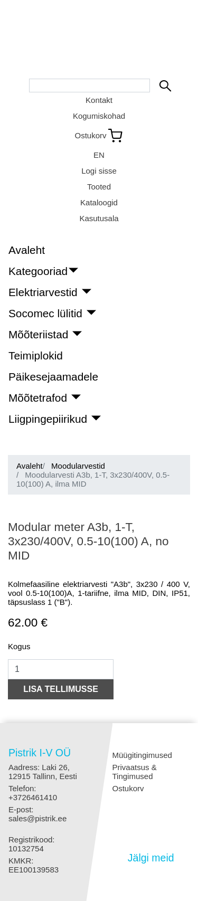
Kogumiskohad (99, 115)
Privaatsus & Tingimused (134, 772)
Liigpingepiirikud (49, 419)
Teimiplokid (35, 355)
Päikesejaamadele (53, 377)
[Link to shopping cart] (98, 135)
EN (99, 154)
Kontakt (99, 100)
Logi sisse (99, 170)
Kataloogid (99, 202)
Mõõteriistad (39, 334)
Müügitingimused (142, 755)
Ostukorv (128, 788)
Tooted (99, 186)
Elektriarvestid (44, 292)
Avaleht (26, 250)
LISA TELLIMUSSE (60, 689)
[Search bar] (89, 85)
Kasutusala (98, 218)
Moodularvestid (78, 465)
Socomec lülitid (47, 313)
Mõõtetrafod (39, 398)
